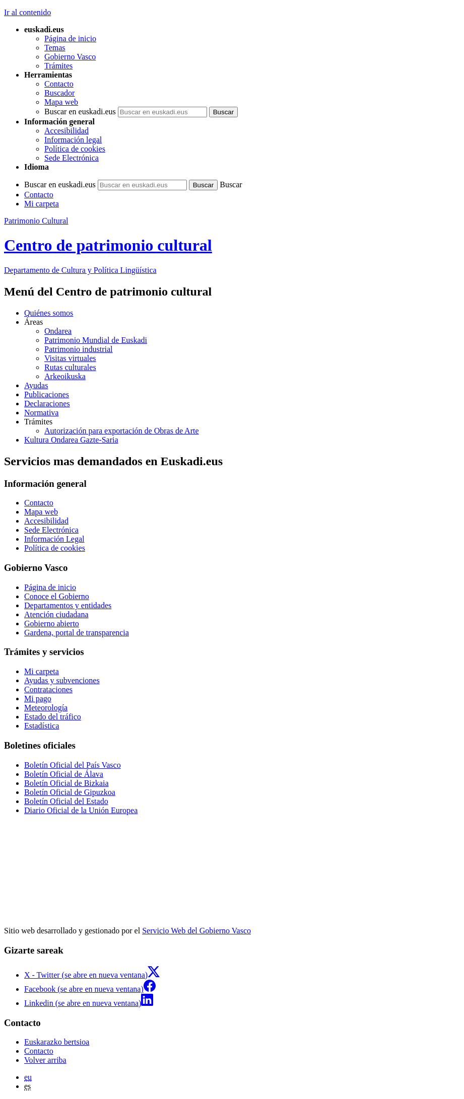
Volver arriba (45, 1060)
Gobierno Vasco (70, 56)
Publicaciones (46, 394)
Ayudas (36, 385)
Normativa (41, 412)
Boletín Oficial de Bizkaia (66, 783)
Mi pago (37, 698)
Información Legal (54, 539)
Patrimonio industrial (78, 349)
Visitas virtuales (70, 358)
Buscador (59, 93)
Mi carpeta (41, 203)
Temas (54, 47)
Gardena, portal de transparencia (76, 632)
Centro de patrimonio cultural (108, 245)
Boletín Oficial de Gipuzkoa (69, 792)
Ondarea (58, 331)
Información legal (73, 139)
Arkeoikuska (65, 376)
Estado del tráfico (52, 716)
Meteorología (46, 707)
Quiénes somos (48, 313)
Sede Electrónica (71, 158)
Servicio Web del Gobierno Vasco (196, 930)
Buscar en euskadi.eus (80, 111)
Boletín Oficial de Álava (63, 774)
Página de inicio (70, 38)
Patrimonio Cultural (36, 220)
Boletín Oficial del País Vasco (72, 765)
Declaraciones (47, 403)
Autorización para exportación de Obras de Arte (121, 430)
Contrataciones (48, 689)
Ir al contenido (27, 12)
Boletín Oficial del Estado (66, 801)
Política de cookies (74, 148)
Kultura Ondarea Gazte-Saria (71, 439)
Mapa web (61, 102)
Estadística (41, 725)
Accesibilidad (66, 130)
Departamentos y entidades (67, 605)
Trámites (58, 65)
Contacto (59, 84)
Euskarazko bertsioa (56, 1042)
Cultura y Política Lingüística (80, 270)
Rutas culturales (70, 367)
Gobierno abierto (51, 623)
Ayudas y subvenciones (62, 680)
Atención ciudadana (56, 614)
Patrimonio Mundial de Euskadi (95, 340)
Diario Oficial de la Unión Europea (81, 810)
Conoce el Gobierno (56, 596)
